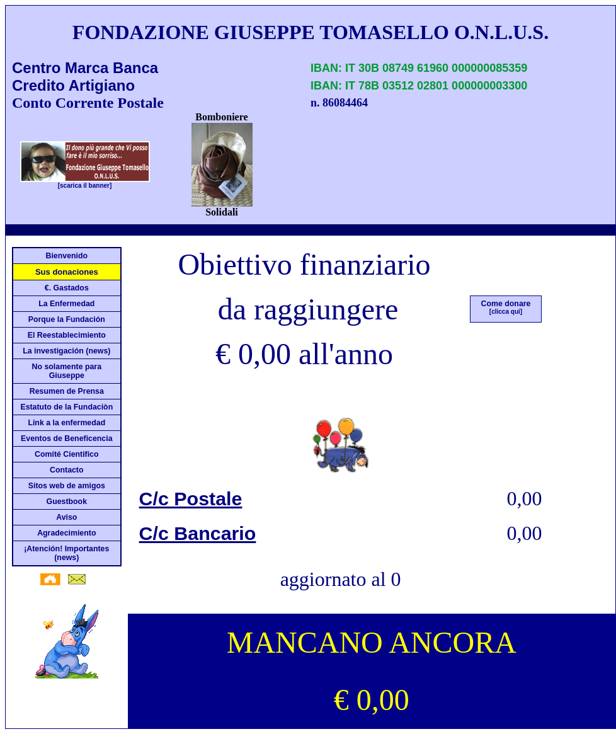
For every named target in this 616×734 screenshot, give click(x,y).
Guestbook (67, 501)
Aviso (66, 517)
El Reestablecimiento (67, 335)
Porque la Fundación (66, 319)
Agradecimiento (66, 533)
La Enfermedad (66, 303)
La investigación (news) (66, 351)
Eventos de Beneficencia (66, 438)
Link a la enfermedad (66, 422)
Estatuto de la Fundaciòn (66, 407)
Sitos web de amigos (66, 485)
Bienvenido (67, 255)
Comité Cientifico (67, 454)
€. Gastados (67, 288)
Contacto (67, 470)
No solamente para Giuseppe (66, 371)
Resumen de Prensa (67, 391)
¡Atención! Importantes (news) (66, 553)
